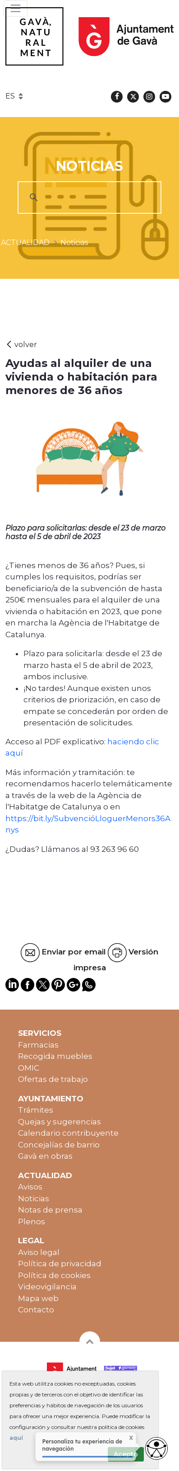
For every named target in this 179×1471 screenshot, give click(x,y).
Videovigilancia (47, 1286)
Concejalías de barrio (59, 1144)
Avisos (30, 1186)
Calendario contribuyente (68, 1132)
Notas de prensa (50, 1209)
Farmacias (38, 1044)
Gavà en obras (45, 1156)
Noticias (33, 1198)
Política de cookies (54, 1275)
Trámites (35, 1109)
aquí (16, 1437)
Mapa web (38, 1298)
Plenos (31, 1221)
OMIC (28, 1067)
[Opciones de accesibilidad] (156, 1448)
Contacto (36, 1309)
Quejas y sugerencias (59, 1121)
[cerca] (88, 197)
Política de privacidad (59, 1263)
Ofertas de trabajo (53, 1079)
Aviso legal (39, 1252)
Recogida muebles (55, 1056)
